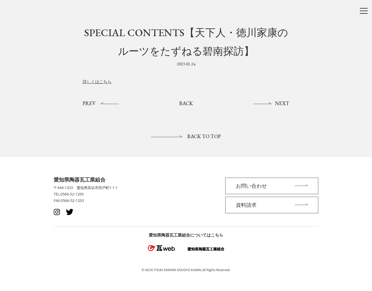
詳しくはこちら (97, 81)
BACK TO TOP (204, 136)
